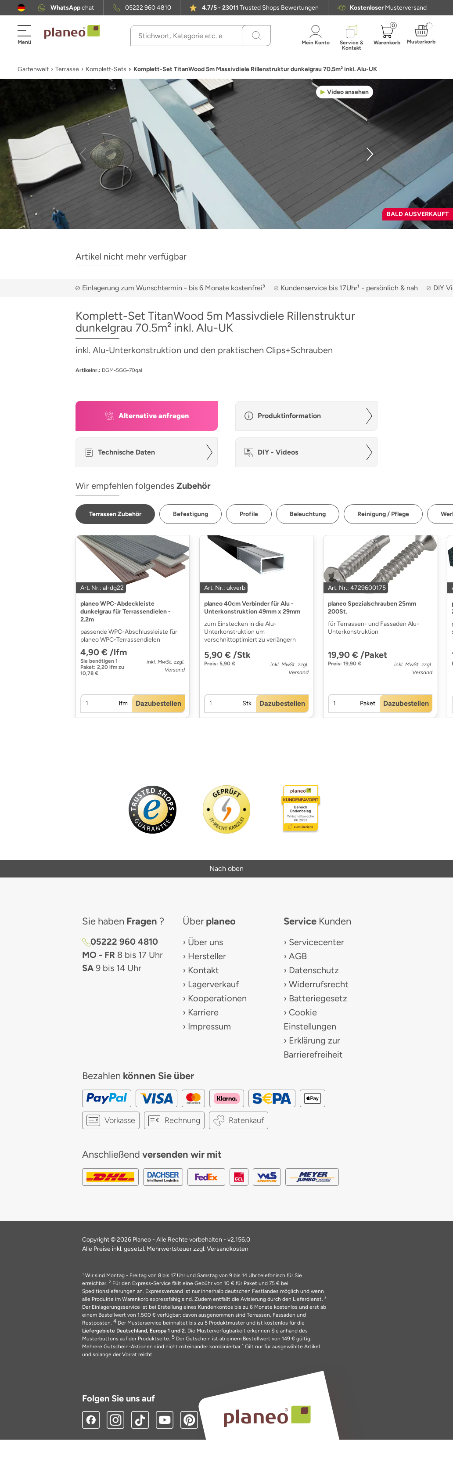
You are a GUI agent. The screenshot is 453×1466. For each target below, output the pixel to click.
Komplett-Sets (106, 69)
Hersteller (207, 956)
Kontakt (203, 970)
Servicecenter (316, 942)
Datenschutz (314, 970)
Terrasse (67, 69)
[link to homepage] (72, 32)
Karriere (203, 1012)
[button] (21, 7)
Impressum (209, 1026)
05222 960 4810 (148, 7)
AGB (298, 956)
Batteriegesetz (318, 998)
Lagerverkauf (213, 984)
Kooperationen (217, 998)
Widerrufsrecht (319, 984)
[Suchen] (256, 35)
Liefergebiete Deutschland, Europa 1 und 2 (133, 1331)
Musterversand (388, 7)
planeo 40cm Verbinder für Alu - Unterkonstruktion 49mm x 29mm (252, 607)
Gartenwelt (33, 69)
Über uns (205, 942)
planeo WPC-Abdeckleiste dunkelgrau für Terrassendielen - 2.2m (125, 611)
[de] (21, 7)
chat (72, 7)
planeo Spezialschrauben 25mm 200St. (372, 607)
